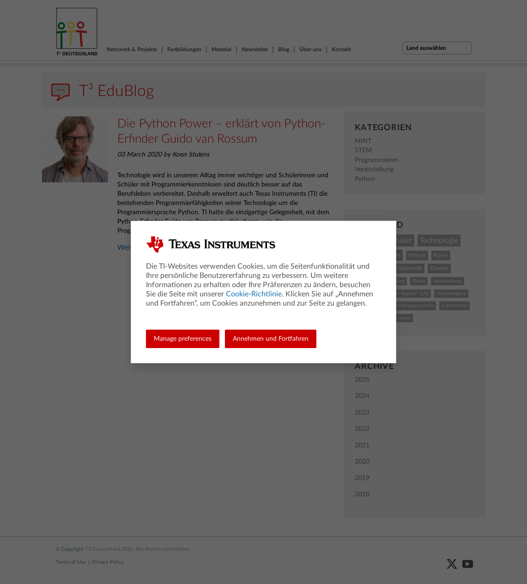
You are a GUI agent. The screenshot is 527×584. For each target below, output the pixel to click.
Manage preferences (183, 339)
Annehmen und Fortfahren (271, 339)
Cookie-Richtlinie (254, 294)
